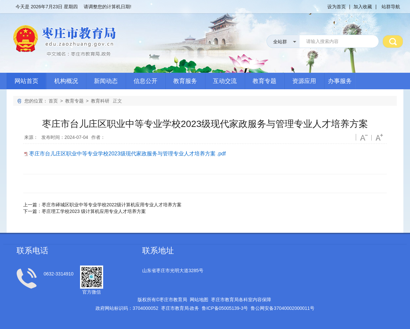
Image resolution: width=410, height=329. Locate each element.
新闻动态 (106, 81)
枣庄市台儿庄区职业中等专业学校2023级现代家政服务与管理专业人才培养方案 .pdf (127, 153)
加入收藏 (362, 6)
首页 (53, 100)
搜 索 (392, 41)
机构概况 (66, 81)
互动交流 (225, 81)
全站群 (280, 41)
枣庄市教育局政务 (180, 308)
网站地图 (199, 299)
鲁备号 (225, 308)
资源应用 (304, 81)
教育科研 (100, 100)
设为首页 (336, 6)
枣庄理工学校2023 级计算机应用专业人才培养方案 (94, 211)
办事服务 (340, 81)
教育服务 (185, 81)
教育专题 (264, 81)
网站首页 (26, 81)
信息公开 (145, 81)
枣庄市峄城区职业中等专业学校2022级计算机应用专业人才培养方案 (112, 204)
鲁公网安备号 (282, 308)
